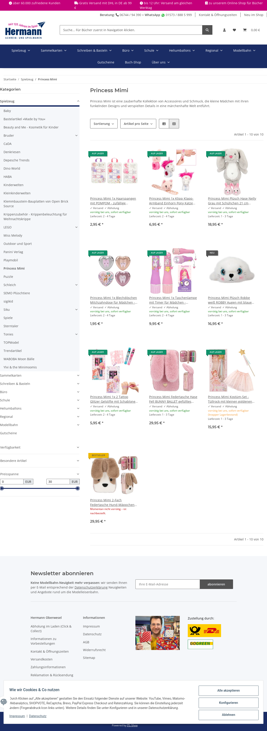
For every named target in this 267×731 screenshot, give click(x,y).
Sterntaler (11, 326)
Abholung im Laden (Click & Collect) (51, 628)
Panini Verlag (13, 252)
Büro (3, 392)
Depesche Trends (17, 160)
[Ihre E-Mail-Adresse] (167, 584)
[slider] (2, 488)
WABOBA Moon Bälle (19, 359)
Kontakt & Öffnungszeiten (218, 15)
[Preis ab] (12, 482)
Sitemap (89, 658)
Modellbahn (9, 425)
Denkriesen (12, 152)
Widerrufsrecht (94, 650)
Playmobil (11, 260)
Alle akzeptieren (227, 692)
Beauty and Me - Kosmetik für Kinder (31, 127)
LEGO (8, 227)
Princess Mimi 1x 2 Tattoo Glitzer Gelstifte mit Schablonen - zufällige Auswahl (113, 399)
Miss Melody (13, 235)
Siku (7, 309)
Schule (5, 400)
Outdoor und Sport (18, 244)
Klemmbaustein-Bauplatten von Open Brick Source (36, 203)
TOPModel (11, 342)
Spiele (8, 318)
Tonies (8, 334)
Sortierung (102, 124)
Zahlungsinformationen (48, 667)
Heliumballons (11, 408)
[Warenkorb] (251, 30)
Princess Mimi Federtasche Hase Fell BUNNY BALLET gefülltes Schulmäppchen (173, 399)
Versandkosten (42, 659)
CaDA (8, 144)
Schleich (10, 285)
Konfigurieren (227, 703)
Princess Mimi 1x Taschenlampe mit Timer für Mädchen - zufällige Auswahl (173, 300)
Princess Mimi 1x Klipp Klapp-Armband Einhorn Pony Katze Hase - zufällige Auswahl (171, 200)
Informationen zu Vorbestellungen (43, 641)
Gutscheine (8, 433)
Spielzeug (7, 101)
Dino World (12, 168)
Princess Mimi (14, 268)
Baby (7, 111)
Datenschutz (92, 634)
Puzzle (8, 276)
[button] (224, 30)
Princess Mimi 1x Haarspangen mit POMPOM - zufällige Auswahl (113, 200)
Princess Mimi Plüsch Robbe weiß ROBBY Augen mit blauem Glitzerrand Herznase (231, 300)
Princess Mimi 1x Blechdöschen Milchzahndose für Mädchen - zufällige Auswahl (113, 300)
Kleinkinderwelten (17, 193)
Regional (6, 416)
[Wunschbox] (234, 30)
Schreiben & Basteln (15, 384)
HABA (8, 177)
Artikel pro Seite (136, 124)
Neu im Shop (253, 15)
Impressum (91, 626)
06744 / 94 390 (128, 15)
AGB (86, 642)
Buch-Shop (133, 62)
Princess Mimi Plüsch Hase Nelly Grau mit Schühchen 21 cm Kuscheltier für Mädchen (232, 200)
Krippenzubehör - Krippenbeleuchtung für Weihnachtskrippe (35, 216)
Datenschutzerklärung (91, 587)
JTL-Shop (132, 725)
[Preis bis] (58, 482)
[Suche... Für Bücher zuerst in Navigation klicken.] (131, 30)
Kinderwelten (14, 185)
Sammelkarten (11, 375)
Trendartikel (13, 351)
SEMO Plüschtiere (17, 293)
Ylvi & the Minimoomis (20, 367)
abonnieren (216, 584)
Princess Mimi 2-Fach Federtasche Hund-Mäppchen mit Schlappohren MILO (112, 502)
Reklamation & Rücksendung (52, 675)
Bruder (9, 135)
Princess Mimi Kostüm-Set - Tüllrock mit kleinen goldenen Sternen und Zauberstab (230, 399)
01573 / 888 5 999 (176, 15)
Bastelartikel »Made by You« (24, 119)
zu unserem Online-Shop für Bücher (236, 3)
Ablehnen (226, 715)
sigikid (8, 301)
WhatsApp (152, 15)
